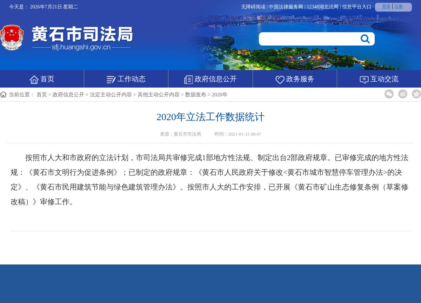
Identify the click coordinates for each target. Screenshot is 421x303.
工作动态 (126, 79)
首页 (41, 79)
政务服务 (294, 79)
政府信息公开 (210, 79)
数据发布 (195, 94)
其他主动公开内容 (159, 94)
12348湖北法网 (323, 6)
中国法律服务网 (287, 6)
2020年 (220, 94)
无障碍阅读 (253, 6)
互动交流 (379, 79)
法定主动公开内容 (111, 94)
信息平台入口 (357, 6)
